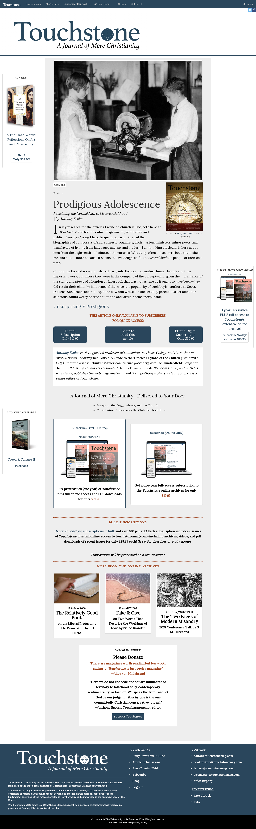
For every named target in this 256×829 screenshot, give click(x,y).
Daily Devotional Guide (148, 756)
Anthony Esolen (68, 353)
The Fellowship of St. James (120, 819)
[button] (76, 4)
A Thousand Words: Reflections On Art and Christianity (21, 139)
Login (248, 4)
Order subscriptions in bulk (84, 531)
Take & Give (128, 613)
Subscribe (139, 774)
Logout (137, 787)
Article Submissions (146, 762)
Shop (136, 781)
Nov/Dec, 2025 (185, 233)
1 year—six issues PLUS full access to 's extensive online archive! (234, 319)
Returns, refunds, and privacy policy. (128, 822)
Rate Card (200, 795)
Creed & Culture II (21, 459)
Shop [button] (122, 4)
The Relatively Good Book (77, 615)
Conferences (33, 4)
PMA (197, 802)
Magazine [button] (52, 4)
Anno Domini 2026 (145, 768)
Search (137, 4)
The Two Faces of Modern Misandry (179, 619)
